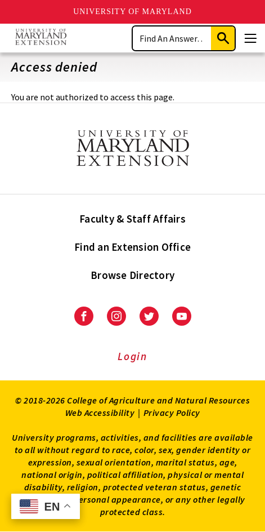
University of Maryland (132, 11)
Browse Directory (132, 275)
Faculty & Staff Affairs (132, 218)
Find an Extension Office (132, 247)
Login (132, 356)
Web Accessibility (100, 412)
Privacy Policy (171, 412)
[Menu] (250, 38)
